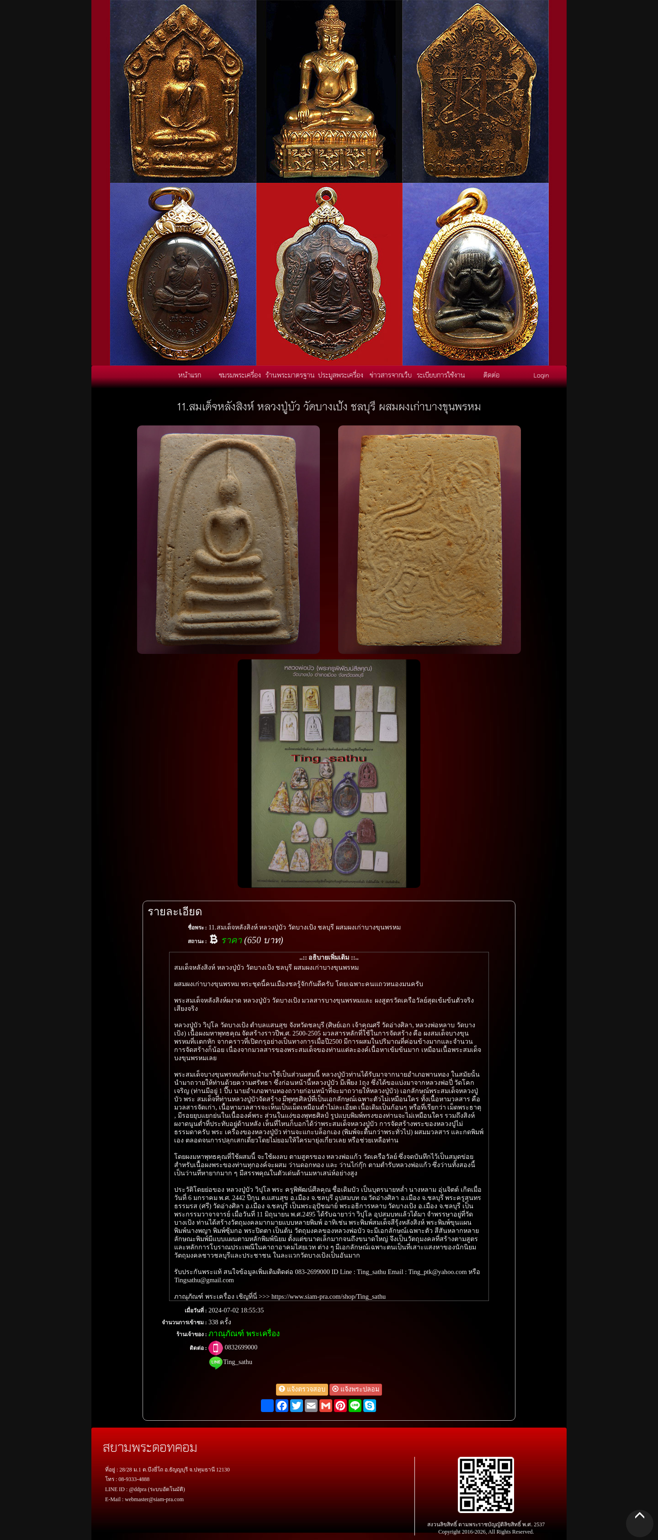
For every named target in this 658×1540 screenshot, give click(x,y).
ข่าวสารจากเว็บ (391, 374)
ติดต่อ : (198, 1348)
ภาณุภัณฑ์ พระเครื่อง (243, 1333)
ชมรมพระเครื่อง (240, 374)
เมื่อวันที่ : (196, 1310)
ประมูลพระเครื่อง (340, 374)
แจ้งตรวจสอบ (302, 1389)
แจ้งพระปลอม (355, 1389)
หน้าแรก (189, 374)
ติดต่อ (491, 374)
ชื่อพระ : (197, 927)
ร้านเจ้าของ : (191, 1334)
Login (541, 374)
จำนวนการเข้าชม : (184, 1322)
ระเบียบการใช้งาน (441, 374)
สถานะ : (197, 941)
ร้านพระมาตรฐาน (290, 374)
